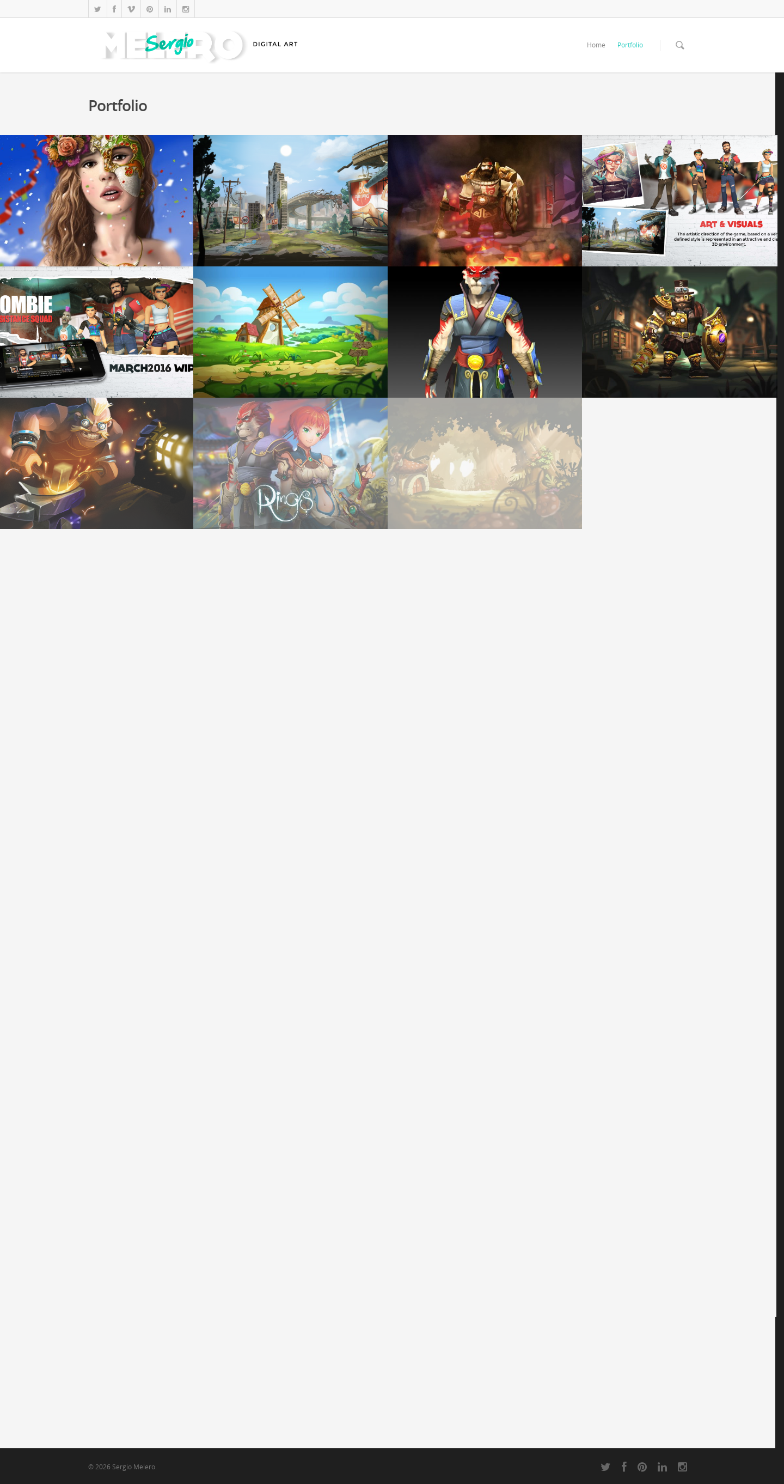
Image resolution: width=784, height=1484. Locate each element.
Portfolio (630, 45)
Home (596, 45)
